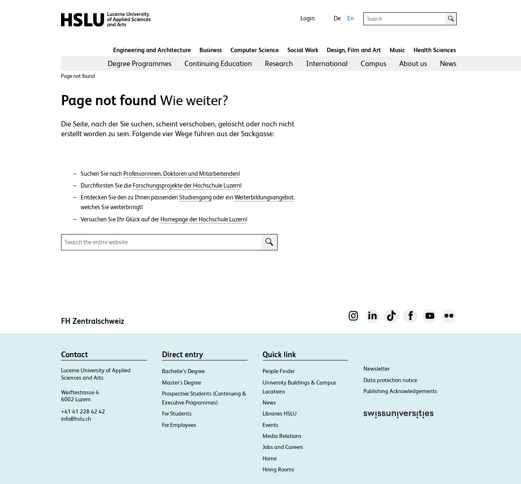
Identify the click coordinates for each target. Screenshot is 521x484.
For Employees (179, 425)
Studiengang (195, 197)
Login (307, 18)
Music (397, 49)
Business (210, 49)
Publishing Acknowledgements (400, 391)
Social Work (302, 49)
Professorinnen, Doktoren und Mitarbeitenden (181, 173)
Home (270, 458)
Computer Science (254, 49)
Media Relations (282, 436)
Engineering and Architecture (152, 49)
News (448, 63)
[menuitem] (139, 63)
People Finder (279, 371)
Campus (373, 63)
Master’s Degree (181, 382)
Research (279, 63)
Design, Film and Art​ (354, 49)
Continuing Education (218, 63)
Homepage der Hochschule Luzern (203, 219)
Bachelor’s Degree (183, 371)
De (337, 18)
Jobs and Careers (283, 447)
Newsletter (376, 368)
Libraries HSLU (280, 413)
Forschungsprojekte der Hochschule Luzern (186, 185)
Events (270, 425)
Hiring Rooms (278, 469)
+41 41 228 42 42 (83, 411)
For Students (177, 413)
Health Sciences (435, 49)
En (350, 18)
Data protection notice (390, 380)
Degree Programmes (139, 63)
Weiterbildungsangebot (263, 197)
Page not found (78, 76)
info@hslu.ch (76, 418)
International (327, 63)
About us (413, 63)
